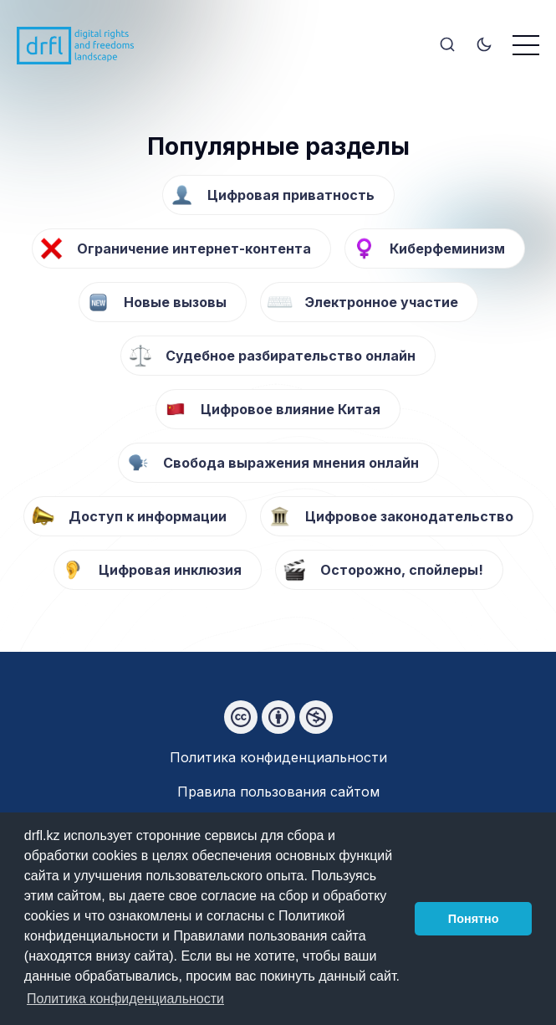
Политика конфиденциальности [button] (125, 999)
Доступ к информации (148, 516)
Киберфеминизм (447, 248)
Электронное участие (381, 302)
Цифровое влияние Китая (290, 409)
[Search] (447, 45)
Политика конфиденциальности (278, 757)
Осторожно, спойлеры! (401, 569)
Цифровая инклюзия (170, 569)
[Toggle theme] (484, 45)
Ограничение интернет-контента (194, 248)
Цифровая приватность (291, 195)
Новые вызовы (175, 302)
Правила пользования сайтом (278, 791)
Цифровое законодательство (409, 516)
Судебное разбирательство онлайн (291, 355)
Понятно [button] (473, 918)
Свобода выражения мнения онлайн (291, 462)
